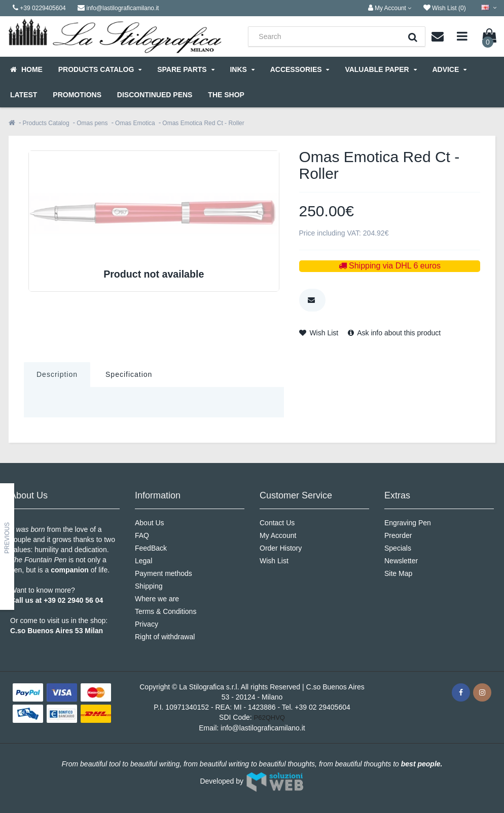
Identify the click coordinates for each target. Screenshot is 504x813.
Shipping (149, 586)
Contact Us (277, 523)
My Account (278, 535)
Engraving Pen (407, 523)
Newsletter (401, 561)
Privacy (146, 624)
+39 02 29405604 (322, 707)
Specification (128, 374)
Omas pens (92, 123)
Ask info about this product (394, 333)
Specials (397, 548)
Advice (449, 69)
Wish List (319, 333)
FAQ (142, 535)
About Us (149, 523)
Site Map (398, 573)
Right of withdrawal (165, 637)
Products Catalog (99, 69)
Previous (7, 538)
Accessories (300, 69)
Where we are (157, 599)
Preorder (398, 535)
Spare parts (185, 69)
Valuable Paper (380, 69)
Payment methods (163, 573)
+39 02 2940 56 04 (73, 600)
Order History (281, 548)
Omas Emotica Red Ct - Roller (203, 123)
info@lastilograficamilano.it (263, 728)
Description (57, 374)
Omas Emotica (135, 123)
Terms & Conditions (165, 611)
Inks (242, 69)
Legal (143, 561)
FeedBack (151, 548)
